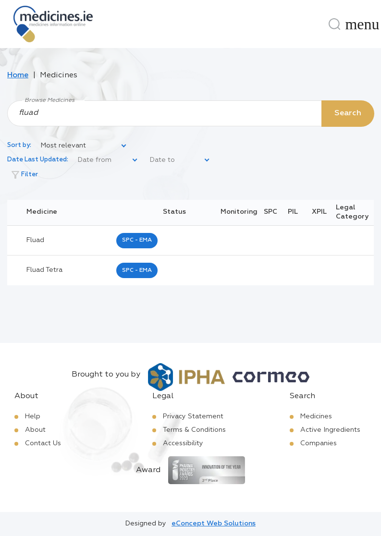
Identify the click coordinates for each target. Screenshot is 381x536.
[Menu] (362, 24)
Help (32, 416)
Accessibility (183, 443)
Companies (318, 443)
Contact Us (43, 443)
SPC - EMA (137, 240)
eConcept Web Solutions (214, 523)
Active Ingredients (330, 429)
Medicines (316, 416)
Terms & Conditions (194, 429)
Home (17, 75)
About (35, 429)
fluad (35, 240)
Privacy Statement (193, 416)
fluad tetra (44, 270)
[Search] (334, 24)
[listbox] (84, 146)
